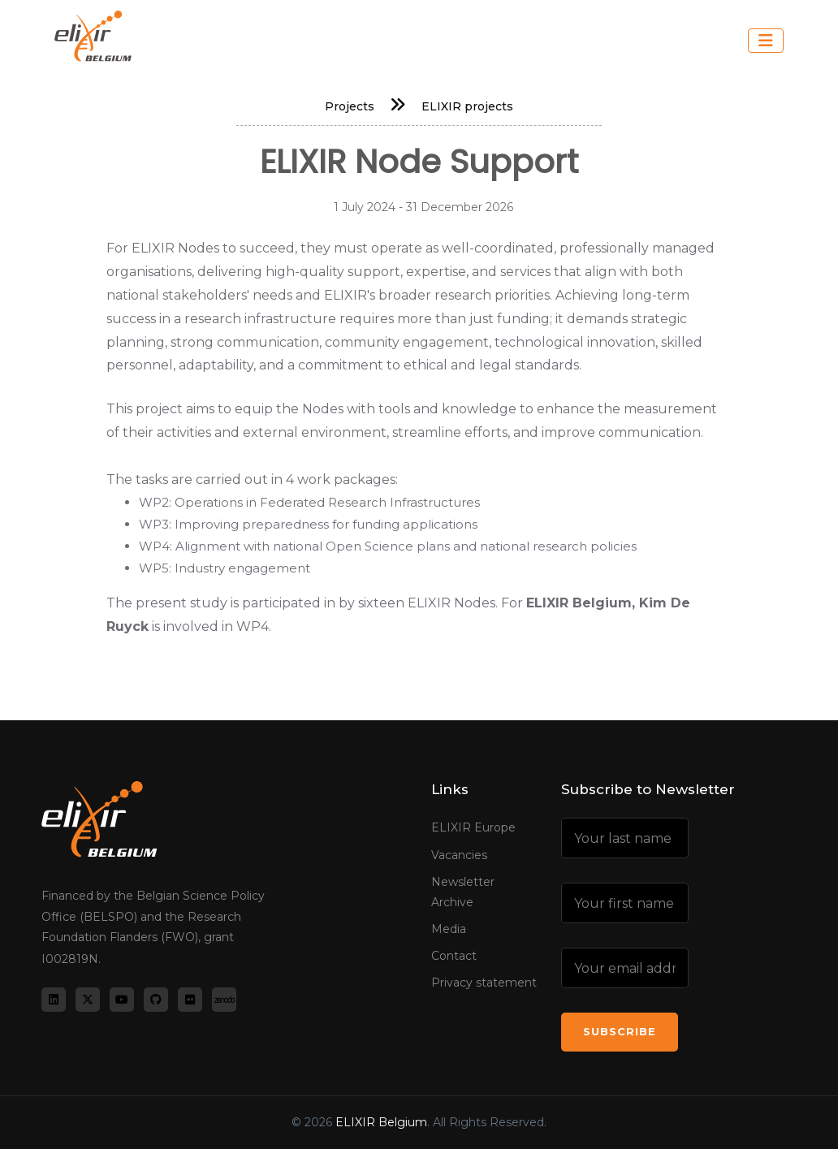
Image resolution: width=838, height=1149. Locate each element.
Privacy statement (484, 982)
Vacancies (459, 855)
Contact (454, 955)
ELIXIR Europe (473, 827)
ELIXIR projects (467, 106)
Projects (349, 106)
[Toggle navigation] (766, 40)
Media (448, 929)
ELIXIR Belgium (381, 1122)
